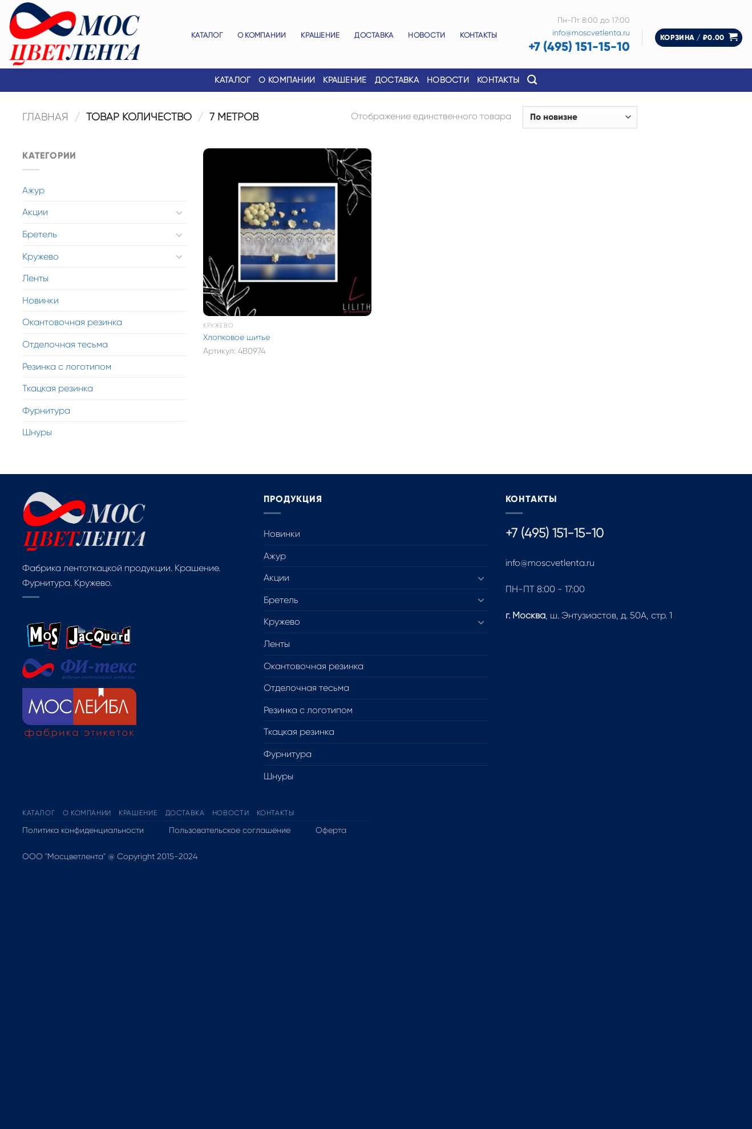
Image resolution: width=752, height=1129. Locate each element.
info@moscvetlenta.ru (591, 33)
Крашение (320, 35)
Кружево (40, 256)
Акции (35, 212)
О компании (261, 35)
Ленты (35, 278)
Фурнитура (46, 410)
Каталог (207, 35)
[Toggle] (180, 212)
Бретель (39, 234)
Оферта (331, 830)
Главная (45, 117)
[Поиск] (532, 80)
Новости (426, 35)
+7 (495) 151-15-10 (579, 46)
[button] (699, 38)
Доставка (373, 35)
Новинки (40, 300)
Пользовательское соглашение (229, 830)
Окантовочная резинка (72, 322)
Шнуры (37, 432)
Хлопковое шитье (236, 337)
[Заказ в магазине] (580, 117)
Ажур (33, 190)
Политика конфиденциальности (83, 830)
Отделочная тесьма (65, 344)
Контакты (478, 35)
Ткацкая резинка (57, 388)
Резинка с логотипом (66, 366)
